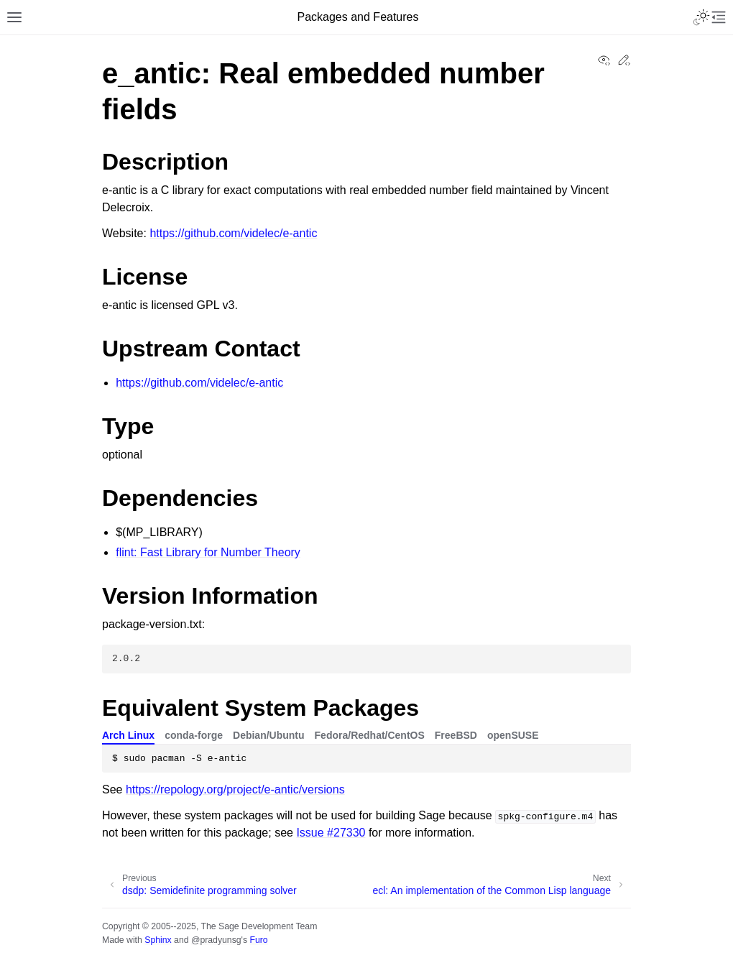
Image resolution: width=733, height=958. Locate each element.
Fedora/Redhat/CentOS (370, 735)
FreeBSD (456, 735)
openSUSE (513, 735)
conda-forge (194, 735)
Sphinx (157, 940)
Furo (258, 940)
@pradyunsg (216, 940)
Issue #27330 (330, 832)
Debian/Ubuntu (269, 735)
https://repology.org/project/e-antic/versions (235, 789)
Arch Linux (128, 735)
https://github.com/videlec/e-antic (233, 233)
